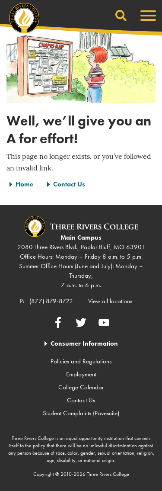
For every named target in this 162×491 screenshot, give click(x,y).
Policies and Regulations (81, 361)
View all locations (110, 301)
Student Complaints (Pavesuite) (81, 413)
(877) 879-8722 (51, 301)
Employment (81, 374)
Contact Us (69, 184)
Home (24, 184)
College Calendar (81, 387)
